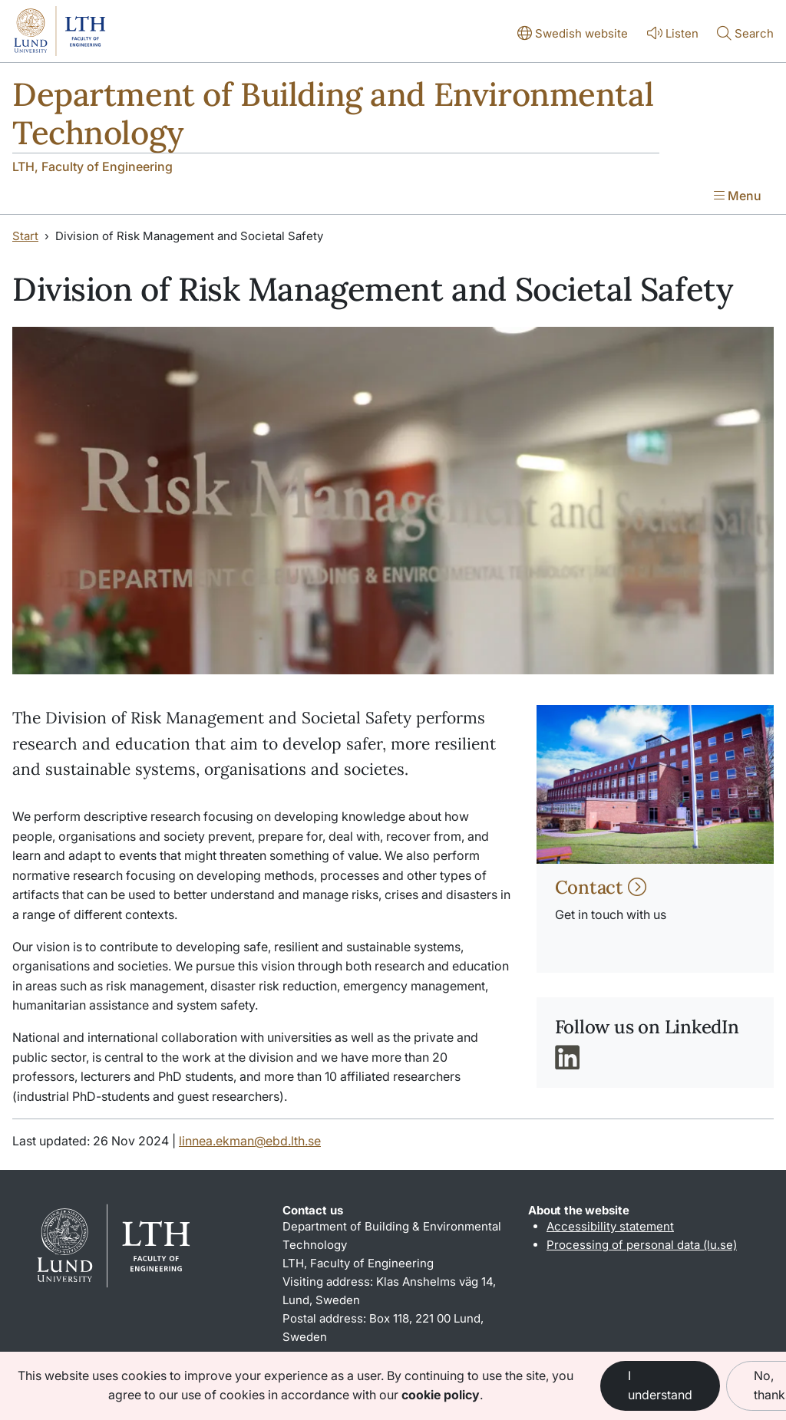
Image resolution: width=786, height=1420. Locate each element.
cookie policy (440, 1394)
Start (25, 236)
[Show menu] (738, 197)
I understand (660, 1385)
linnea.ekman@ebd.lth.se (250, 1140)
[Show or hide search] (745, 34)
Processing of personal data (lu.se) (642, 1244)
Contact (600, 887)
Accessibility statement (610, 1226)
